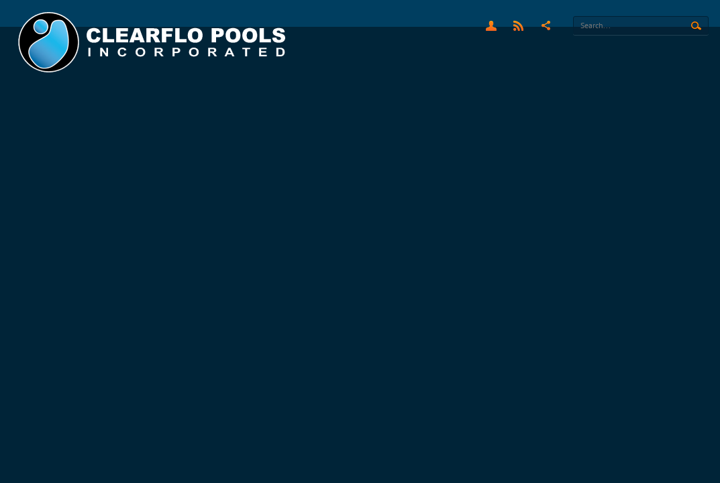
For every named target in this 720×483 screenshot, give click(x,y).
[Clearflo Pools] (153, 42)
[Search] (641, 25)
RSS (518, 25)
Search (696, 26)
